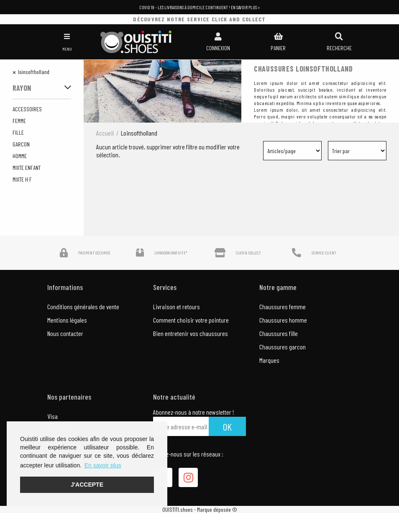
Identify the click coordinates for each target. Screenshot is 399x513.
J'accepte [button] (87, 484)
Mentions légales (67, 320)
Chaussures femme (282, 306)
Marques (269, 360)
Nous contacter (65, 333)
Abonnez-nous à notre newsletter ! (193, 412)
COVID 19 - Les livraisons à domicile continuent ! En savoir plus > (199, 7)
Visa (52, 416)
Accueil (105, 133)
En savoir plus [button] (102, 465)
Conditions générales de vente (83, 306)
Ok (227, 427)
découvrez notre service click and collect (199, 19)
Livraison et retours (176, 306)
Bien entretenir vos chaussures (190, 333)
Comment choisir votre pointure (191, 320)
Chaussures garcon (282, 347)
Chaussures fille (278, 333)
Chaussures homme (283, 320)
